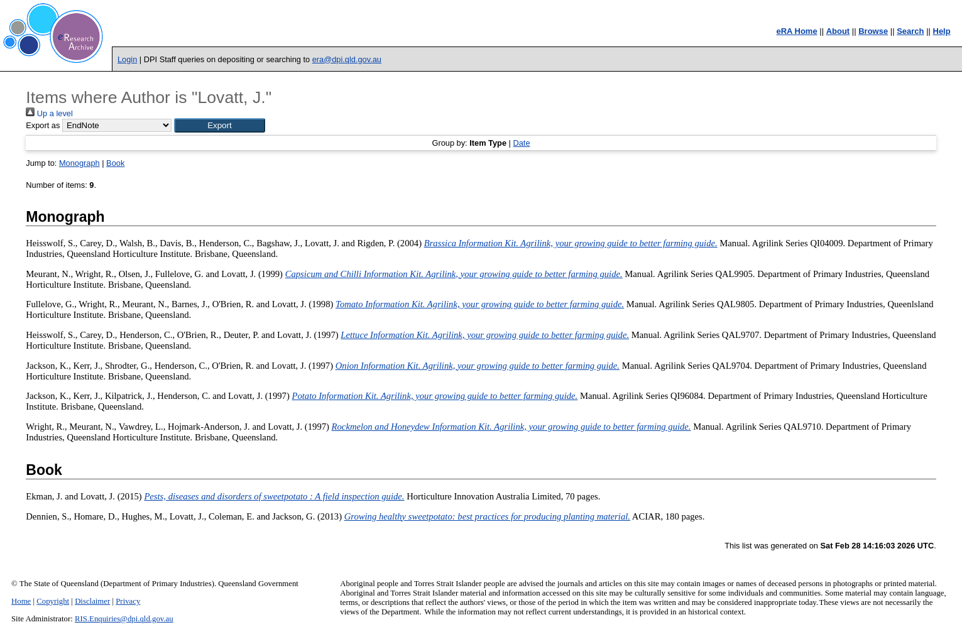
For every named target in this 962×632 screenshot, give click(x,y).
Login (127, 59)
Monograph (79, 163)
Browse (873, 31)
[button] (219, 125)
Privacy (128, 601)
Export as (43, 125)
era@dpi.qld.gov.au (346, 59)
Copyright (52, 601)
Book (115, 163)
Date (521, 143)
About (838, 31)
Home (21, 601)
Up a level (49, 113)
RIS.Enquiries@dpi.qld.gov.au (124, 618)
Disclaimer (92, 601)
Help (942, 31)
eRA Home (796, 31)
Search (910, 31)
